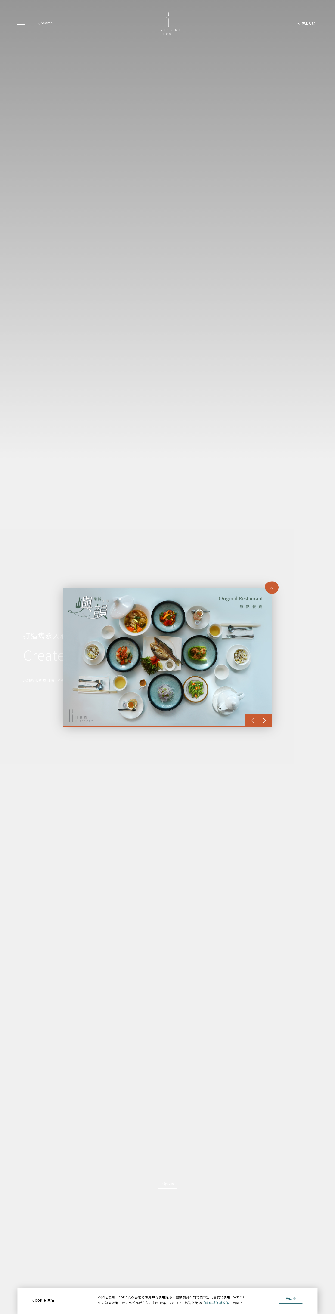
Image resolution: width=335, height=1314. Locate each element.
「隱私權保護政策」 (217, 1302)
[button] (252, 720)
